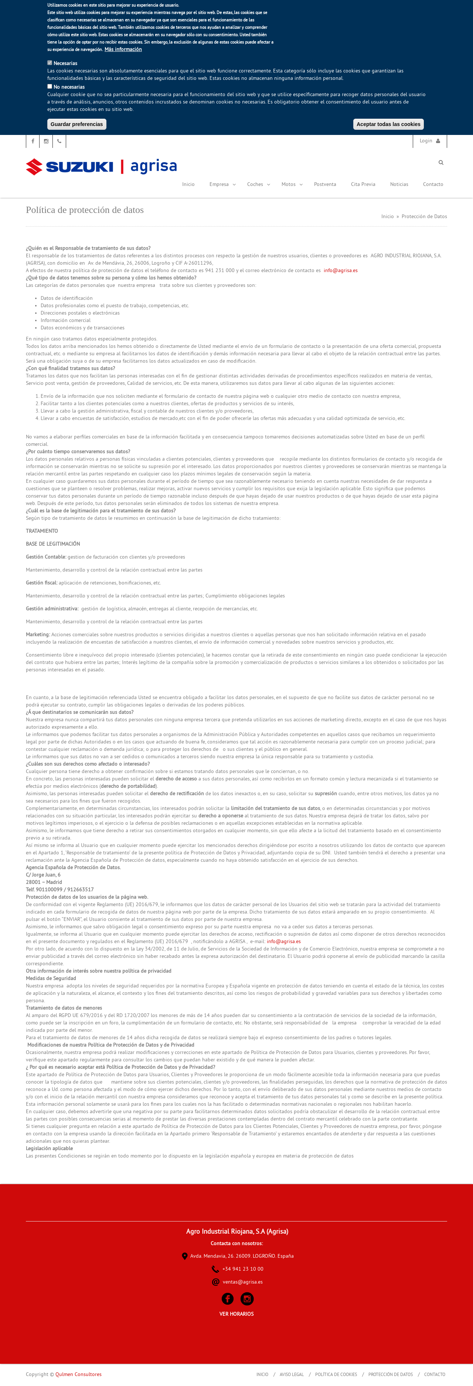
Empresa (223, 185)
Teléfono (59, 141)
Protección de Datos (390, 1375)
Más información (123, 50)
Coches (258, 185)
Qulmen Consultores (78, 1375)
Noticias (399, 185)
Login (426, 141)
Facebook (32, 141)
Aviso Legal (292, 1375)
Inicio (188, 185)
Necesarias (65, 64)
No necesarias (69, 87)
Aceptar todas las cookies (389, 124)
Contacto (433, 185)
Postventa (325, 185)
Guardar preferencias (77, 124)
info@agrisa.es (341, 271)
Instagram (46, 141)
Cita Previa (363, 185)
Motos (292, 185)
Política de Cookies (336, 1375)
